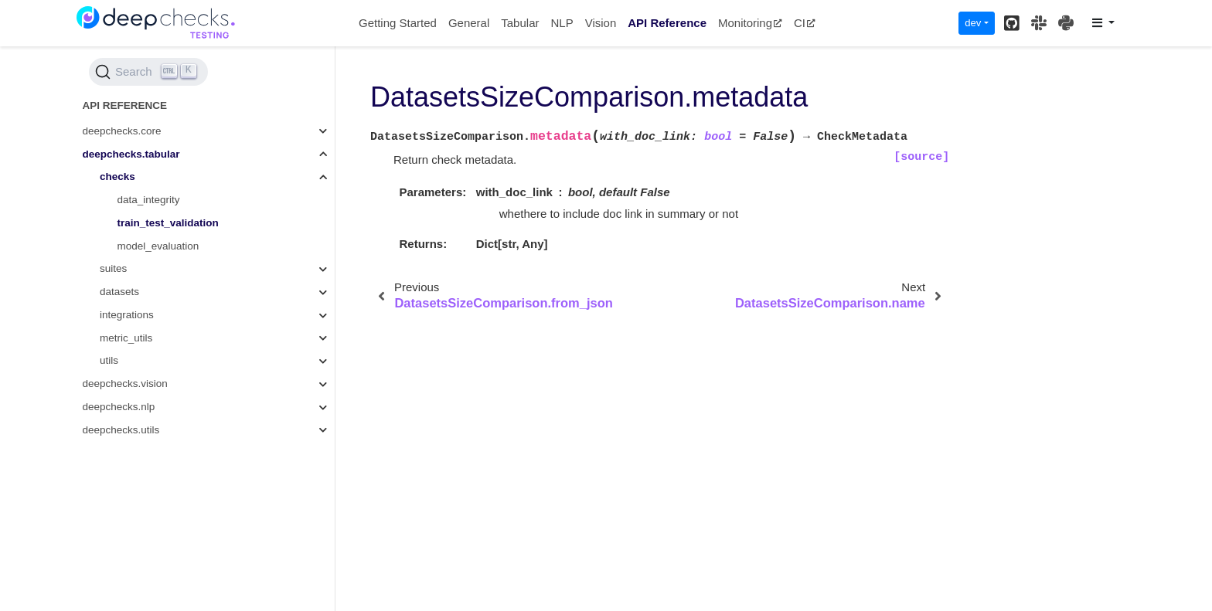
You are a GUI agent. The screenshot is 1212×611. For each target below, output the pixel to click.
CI (804, 22)
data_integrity (148, 199)
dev (973, 23)
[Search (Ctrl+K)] (148, 72)
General (468, 22)
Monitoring (750, 22)
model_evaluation (158, 246)
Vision (601, 22)
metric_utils (126, 338)
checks (117, 176)
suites (113, 268)
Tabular (520, 22)
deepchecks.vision (125, 383)
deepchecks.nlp (119, 406)
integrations (127, 315)
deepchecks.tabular (131, 154)
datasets (119, 291)
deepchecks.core (122, 131)
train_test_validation (168, 223)
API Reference (667, 22)
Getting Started (398, 22)
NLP (561, 22)
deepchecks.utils (121, 430)
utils (109, 360)
